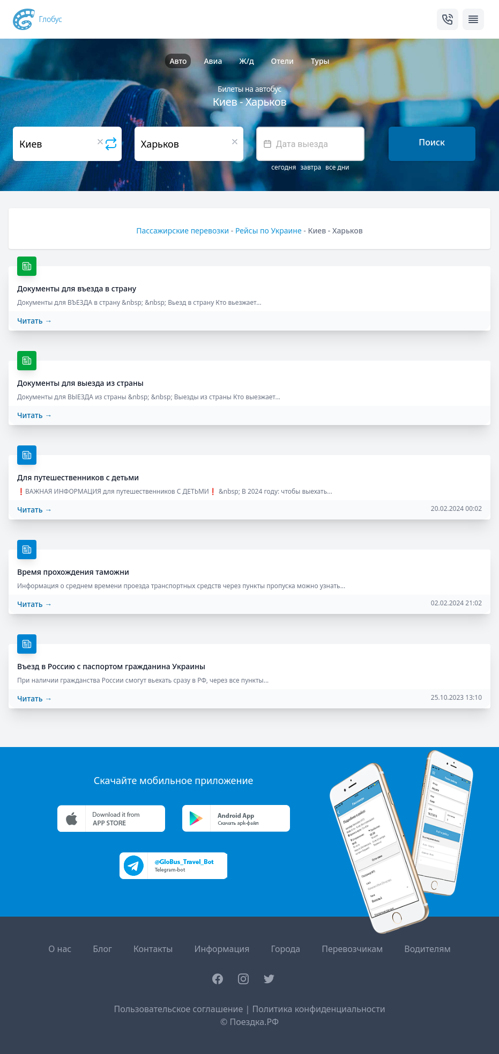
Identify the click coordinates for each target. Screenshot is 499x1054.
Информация (221, 949)
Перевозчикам (352, 949)
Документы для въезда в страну (76, 288)
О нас (59, 949)
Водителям (427, 949)
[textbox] (310, 143)
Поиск (432, 142)
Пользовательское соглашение (178, 1009)
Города (285, 949)
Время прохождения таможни (73, 572)
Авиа (213, 61)
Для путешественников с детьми (78, 477)
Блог (102, 949)
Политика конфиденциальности (318, 1009)
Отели (282, 61)
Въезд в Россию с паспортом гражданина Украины (111, 666)
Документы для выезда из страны (80, 383)
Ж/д (246, 61)
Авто (178, 61)
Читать (34, 321)
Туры (320, 61)
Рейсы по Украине (268, 230)
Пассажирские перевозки (182, 230)
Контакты (153, 949)
